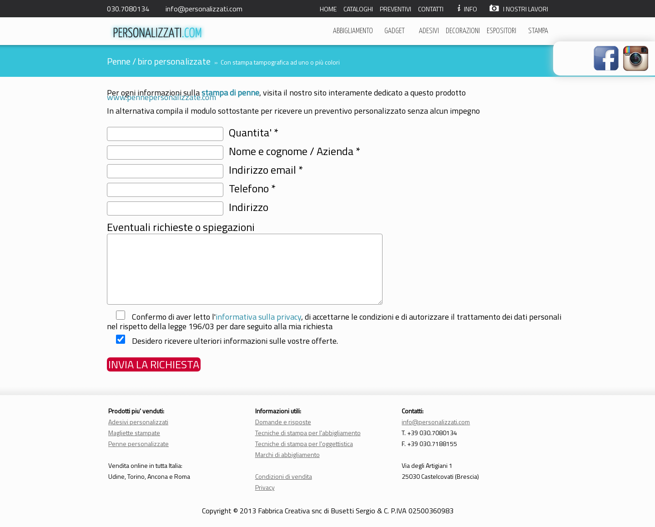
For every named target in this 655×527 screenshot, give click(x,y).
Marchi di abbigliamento (287, 454)
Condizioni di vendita (283, 476)
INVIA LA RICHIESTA (153, 364)
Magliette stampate (134, 432)
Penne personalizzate (138, 443)
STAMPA (538, 31)
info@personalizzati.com (204, 8)
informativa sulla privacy (258, 317)
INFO (466, 9)
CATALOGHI (358, 9)
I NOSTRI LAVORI (518, 9)
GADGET (394, 31)
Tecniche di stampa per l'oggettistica (304, 443)
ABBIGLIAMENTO (353, 31)
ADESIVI (429, 31)
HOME (328, 9)
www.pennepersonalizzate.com (161, 97)
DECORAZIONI (463, 31)
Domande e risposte (283, 422)
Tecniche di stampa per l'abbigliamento (308, 432)
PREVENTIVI (395, 9)
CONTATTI (430, 9)
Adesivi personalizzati (138, 422)
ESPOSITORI (501, 31)
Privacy (265, 487)
